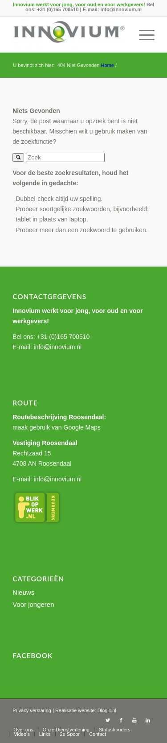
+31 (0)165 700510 (57, 9)
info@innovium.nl (121, 9)
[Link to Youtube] (134, 720)
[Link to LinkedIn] (148, 720)
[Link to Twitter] (107, 720)
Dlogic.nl (107, 710)
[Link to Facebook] (121, 720)
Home (107, 65)
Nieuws (23, 592)
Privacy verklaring (31, 710)
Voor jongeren (33, 604)
